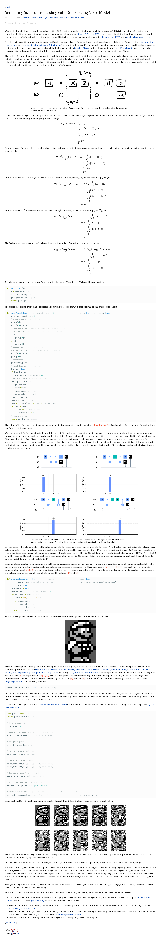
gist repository (37, 900)
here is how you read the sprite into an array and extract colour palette (67, 669)
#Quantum (25, 18)
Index (9, 7)
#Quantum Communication (60, 18)
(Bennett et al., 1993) (111, 37)
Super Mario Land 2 (123, 48)
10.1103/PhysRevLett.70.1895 (68, 914)
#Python (46, 18)
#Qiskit (39, 18)
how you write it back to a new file (84, 672)
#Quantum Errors (77, 18)
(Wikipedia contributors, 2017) (53, 704)
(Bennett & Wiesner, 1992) (88, 34)
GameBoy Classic (81, 48)
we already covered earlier (138, 37)
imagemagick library (14, 681)
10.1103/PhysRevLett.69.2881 (22, 908)
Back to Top (11, 922)
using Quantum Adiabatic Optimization (42, 45)
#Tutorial (32, 18)
